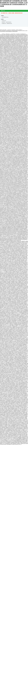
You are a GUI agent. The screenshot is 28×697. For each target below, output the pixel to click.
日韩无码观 (2, 419)
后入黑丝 (24, 286)
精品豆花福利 (9, 332)
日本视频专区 (7, 338)
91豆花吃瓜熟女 (2, 279)
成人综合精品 (24, 198)
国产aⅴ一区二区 (10, 61)
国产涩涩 (3, 413)
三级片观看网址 (4, 52)
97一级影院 (15, 356)
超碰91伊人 (10, 244)
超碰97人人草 (9, 350)
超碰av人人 (22, 328)
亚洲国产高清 (4, 136)
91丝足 (11, 370)
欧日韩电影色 (22, 123)
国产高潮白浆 (5, 217)
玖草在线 (22, 432)
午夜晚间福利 (22, 208)
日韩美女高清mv (15, 71)
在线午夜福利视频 (22, 66)
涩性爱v (17, 304)
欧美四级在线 (19, 56)
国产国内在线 (23, 127)
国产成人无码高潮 (16, 34)
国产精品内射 (23, 401)
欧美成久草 (5, 394)
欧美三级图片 (16, 36)
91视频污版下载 (2, 55)
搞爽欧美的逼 (5, 40)
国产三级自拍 (15, 421)
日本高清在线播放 (23, 203)
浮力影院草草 (14, 353)
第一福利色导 (22, 348)
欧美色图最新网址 (24, 358)
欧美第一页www (10, 438)
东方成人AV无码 (4, 351)
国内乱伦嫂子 (10, 62)
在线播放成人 (11, 204)
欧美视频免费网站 (8, 59)
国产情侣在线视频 (4, 131)
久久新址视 (14, 431)
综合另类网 (2, 290)
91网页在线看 (4, 321)
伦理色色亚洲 (15, 248)
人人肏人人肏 (18, 321)
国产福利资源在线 (20, 36)
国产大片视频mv (4, 82)
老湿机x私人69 (16, 375)
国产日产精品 (23, 79)
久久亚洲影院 (23, 195)
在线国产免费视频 (12, 66)
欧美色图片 (13, 384)
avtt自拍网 (16, 317)
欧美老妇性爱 (17, 397)
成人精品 (7, 310)
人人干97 (19, 325)
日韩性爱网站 (11, 297)
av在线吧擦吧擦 (25, 76)
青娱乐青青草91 (5, 265)
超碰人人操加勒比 (15, 60)
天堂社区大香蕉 (5, 384)
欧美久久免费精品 (13, 215)
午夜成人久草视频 (5, 353)
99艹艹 (17, 419)
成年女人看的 (18, 212)
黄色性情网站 (20, 352)
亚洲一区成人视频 (16, 146)
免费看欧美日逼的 (7, 346)
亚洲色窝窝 (23, 241)
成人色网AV (19, 244)
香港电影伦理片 (21, 41)
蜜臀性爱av (23, 255)
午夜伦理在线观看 (17, 103)
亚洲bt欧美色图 (9, 336)
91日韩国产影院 (12, 385)
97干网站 (21, 442)
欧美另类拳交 (18, 302)
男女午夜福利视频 (4, 132)
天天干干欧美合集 (4, 352)
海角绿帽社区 (11, 268)
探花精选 (24, 294)
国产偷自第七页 (21, 427)
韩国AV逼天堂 (24, 368)
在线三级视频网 (11, 126)
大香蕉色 (9, 382)
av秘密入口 (18, 309)
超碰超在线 (18, 314)
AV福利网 (9, 296)
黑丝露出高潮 (17, 373)
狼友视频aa (3, 418)
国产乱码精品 (12, 158)
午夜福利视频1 (22, 260)
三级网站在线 (16, 276)
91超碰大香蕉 (12, 407)
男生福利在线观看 (10, 47)
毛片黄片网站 (3, 180)
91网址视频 (18, 311)
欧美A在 (8, 340)
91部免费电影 (14, 314)
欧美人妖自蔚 (5, 190)
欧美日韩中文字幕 (10, 319)
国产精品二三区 (14, 39)
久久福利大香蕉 (9, 435)
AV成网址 (21, 291)
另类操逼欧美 (14, 45)
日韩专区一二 (8, 250)
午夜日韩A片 (3, 378)
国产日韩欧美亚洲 (13, 188)
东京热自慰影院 (14, 143)
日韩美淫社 (6, 376)
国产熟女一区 (4, 317)
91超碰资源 (18, 340)
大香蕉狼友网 (9, 258)
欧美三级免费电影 (25, 310)
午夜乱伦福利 (12, 83)
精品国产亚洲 (4, 214)
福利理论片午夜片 (20, 100)
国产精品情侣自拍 (10, 273)
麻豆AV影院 (4, 371)
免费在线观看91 (20, 285)
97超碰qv (12, 352)
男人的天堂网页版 (11, 312)
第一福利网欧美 (25, 91)
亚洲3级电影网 (7, 379)
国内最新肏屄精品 (2, 312)
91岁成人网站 (9, 269)
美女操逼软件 (17, 348)
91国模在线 (7, 312)
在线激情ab (8, 412)
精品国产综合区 (3, 125)
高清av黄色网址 (10, 164)
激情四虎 (4, 289)
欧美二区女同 (23, 194)
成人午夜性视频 (3, 184)
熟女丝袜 (15, 301)
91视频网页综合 (24, 320)
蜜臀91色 (1, 365)
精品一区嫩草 (9, 176)
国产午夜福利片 (25, 177)
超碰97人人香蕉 (2, 64)
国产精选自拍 (7, 133)
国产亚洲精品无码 (12, 51)
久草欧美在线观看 (12, 406)
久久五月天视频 (9, 423)
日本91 (15, 372)
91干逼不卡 (11, 294)
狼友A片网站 (22, 259)
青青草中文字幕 (16, 116)
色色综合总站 (13, 317)
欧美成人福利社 (2, 76)
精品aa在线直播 (15, 388)
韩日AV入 (18, 404)
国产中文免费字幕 (13, 203)
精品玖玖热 (8, 328)
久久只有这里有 (10, 253)
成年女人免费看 (24, 74)
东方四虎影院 (18, 169)
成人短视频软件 (25, 178)
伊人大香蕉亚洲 (2, 311)
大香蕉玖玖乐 (22, 397)
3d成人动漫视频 (10, 110)
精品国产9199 (11, 347)
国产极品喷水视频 (13, 108)
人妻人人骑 (6, 325)
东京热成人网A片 (19, 424)
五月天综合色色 (9, 141)
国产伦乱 (16, 391)
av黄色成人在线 (23, 244)
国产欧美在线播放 (17, 101)
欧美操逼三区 (9, 135)
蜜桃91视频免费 (4, 406)
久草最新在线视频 (12, 122)
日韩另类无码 (5, 193)
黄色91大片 (3, 379)
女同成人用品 (2, 86)
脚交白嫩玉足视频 (19, 84)
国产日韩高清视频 (13, 97)
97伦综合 (3, 325)
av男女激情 (6, 345)
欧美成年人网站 (3, 36)
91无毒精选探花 (19, 268)
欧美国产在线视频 (21, 122)
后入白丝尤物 (17, 346)
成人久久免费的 (10, 337)
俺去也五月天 (25, 419)
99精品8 (16, 282)
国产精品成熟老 (8, 159)
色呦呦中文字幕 (22, 341)
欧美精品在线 (12, 103)
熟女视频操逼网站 (21, 316)
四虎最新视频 (5, 47)
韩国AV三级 (5, 403)
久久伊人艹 (22, 309)
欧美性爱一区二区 (18, 217)
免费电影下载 (17, 88)
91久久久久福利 (20, 65)
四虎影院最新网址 (9, 255)
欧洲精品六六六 (17, 409)
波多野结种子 (17, 122)
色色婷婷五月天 (4, 437)
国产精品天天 (20, 256)
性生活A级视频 (24, 363)
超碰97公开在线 (12, 391)
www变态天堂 (22, 416)
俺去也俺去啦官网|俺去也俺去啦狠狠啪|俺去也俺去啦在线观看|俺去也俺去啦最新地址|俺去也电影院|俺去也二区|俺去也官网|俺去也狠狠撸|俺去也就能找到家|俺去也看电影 (14, 232)
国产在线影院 (19, 59)
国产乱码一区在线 (3, 261)
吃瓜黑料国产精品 (17, 83)
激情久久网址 (8, 102)
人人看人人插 (25, 207)
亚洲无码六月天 (13, 416)
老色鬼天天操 (12, 102)
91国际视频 (3, 427)
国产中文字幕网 (13, 135)
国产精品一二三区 (24, 95)
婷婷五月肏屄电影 (20, 414)
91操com (7, 286)
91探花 (10, 315)
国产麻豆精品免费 (14, 163)
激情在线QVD (25, 302)
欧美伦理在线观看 (14, 185)
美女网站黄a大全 (11, 174)
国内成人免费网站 (8, 148)
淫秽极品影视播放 (24, 164)
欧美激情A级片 (5, 434)
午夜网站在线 (25, 46)
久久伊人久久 (15, 404)
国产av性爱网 (4, 295)
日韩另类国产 (11, 34)
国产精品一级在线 (11, 168)
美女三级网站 (18, 190)
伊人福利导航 (17, 416)
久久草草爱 (24, 366)
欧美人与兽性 (24, 213)
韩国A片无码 (17, 271)
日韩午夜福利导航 (10, 421)
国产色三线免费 (17, 51)
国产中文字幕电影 (11, 116)
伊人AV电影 (12, 343)
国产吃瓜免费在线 (20, 177)
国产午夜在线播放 (10, 181)
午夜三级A (18, 380)
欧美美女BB (17, 330)
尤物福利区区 (4, 161)
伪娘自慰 (26, 243)
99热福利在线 (17, 412)
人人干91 (14, 340)
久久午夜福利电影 (10, 80)
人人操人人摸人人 (11, 260)
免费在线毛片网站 (6, 75)
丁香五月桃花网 (10, 100)
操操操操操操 (2, 171)
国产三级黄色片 (21, 107)
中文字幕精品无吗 (23, 423)
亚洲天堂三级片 (13, 121)
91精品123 (21, 311)
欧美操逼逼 (20, 329)
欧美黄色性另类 (7, 66)
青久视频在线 (21, 50)
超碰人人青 (24, 345)
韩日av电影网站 (6, 330)
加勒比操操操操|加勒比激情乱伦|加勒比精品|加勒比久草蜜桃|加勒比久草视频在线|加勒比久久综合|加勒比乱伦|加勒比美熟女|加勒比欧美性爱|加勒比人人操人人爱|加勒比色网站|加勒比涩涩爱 (14, 222)
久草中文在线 (9, 112)
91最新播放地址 (6, 315)
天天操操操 (7, 241)
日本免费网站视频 (20, 157)
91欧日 (12, 372)
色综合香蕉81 (24, 352)
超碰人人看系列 (4, 314)
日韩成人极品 (6, 171)
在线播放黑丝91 (6, 411)
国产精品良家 (12, 306)
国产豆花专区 (3, 153)
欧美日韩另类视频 (17, 112)
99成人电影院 (11, 241)
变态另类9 (12, 414)
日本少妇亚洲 (10, 304)
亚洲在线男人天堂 (7, 416)
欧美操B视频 (13, 350)
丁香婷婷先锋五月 (21, 42)
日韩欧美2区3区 (8, 215)
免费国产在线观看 (4, 138)
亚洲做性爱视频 (23, 176)
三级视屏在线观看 (19, 290)
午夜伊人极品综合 (14, 244)
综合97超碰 (15, 306)
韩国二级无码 (22, 321)
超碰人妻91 (14, 305)
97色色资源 (2, 342)
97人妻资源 (5, 381)
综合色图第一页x (13, 382)
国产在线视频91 (16, 96)
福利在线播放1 (11, 333)
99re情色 (9, 397)
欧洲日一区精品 (24, 265)
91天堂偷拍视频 (5, 110)
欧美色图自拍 (7, 36)
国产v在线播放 (11, 178)
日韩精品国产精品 (24, 246)
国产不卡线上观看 (24, 154)
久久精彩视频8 (23, 210)
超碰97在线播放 (21, 422)
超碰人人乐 (5, 340)
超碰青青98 (17, 296)
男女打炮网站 (18, 202)
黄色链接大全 (25, 383)
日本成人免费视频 (13, 125)
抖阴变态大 (11, 358)
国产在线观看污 (11, 86)
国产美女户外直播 (16, 171)
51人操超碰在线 (12, 316)
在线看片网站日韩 (19, 125)
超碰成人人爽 (7, 426)
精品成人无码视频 (3, 159)
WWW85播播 (5, 271)
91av (6, 392)
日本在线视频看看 (8, 202)
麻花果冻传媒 (21, 35)
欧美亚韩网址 (3, 87)
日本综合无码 (26, 379)
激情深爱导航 (4, 44)
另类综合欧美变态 (21, 261)
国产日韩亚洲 (19, 151)
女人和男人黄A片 (24, 136)
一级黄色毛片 (24, 215)
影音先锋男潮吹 (18, 402)
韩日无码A (3, 401)
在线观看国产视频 (16, 107)
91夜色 (24, 376)
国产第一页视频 (22, 158)
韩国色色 (22, 343)
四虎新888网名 (22, 283)
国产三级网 (5, 409)
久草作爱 (12, 429)
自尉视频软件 (8, 404)
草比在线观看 (3, 376)
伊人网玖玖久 (22, 295)
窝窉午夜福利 (5, 118)
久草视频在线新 (15, 61)
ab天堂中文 (17, 278)
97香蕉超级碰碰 (9, 138)
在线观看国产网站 (20, 178)
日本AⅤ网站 (2, 409)
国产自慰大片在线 (22, 440)
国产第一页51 (18, 245)
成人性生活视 (8, 285)
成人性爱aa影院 (19, 106)
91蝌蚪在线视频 (11, 85)
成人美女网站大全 (15, 52)
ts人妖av (25, 422)
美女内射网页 (21, 134)
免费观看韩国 (16, 161)
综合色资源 (19, 306)
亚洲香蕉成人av (24, 437)
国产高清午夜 (9, 212)
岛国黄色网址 (24, 47)
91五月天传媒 (20, 294)
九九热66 (23, 304)
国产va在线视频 (9, 129)
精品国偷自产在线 (11, 156)
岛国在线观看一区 (7, 205)
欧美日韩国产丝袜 (8, 166)
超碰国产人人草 (25, 299)
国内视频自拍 (7, 198)
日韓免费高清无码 (25, 78)
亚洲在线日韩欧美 (8, 184)
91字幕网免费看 (2, 65)
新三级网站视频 (3, 144)
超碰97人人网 (14, 363)
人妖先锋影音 (8, 378)
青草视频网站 (13, 408)
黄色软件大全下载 (21, 115)
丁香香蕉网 (15, 357)
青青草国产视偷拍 (19, 111)
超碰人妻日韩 (7, 268)
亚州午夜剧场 (7, 297)
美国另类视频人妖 (20, 98)
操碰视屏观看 (2, 209)
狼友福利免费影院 (8, 56)
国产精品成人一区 (15, 213)
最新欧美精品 (24, 138)
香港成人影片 (10, 60)
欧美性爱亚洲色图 (9, 322)
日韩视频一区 (8, 377)
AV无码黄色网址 (5, 146)
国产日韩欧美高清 (5, 152)
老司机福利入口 (12, 367)
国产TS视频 (20, 253)
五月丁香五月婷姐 (8, 289)
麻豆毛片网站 (20, 393)
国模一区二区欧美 (16, 130)
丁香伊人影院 (5, 304)
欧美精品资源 (9, 188)
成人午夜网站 (10, 74)
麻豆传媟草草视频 (9, 193)
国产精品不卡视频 (2, 34)
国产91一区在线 (23, 151)
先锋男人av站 (15, 355)
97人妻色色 (14, 399)
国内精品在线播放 (3, 95)
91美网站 (12, 335)
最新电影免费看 (5, 218)
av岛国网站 (8, 408)
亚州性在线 (17, 418)
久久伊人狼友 (22, 362)
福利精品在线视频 (6, 93)
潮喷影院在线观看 (15, 78)
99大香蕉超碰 (19, 338)
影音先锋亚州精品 (18, 249)
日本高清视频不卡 (25, 173)
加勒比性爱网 (14, 62)
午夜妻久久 (5, 429)
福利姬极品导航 (4, 412)
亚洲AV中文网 (15, 345)
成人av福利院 (18, 280)
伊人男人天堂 (3, 358)
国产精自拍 (25, 285)
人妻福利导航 (3, 97)
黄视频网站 (16, 289)
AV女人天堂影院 (24, 329)
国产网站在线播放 (21, 90)
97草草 (20, 343)
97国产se (8, 256)
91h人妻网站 (10, 341)
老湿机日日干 (3, 133)
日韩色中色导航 (14, 365)
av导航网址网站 (16, 263)
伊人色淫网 (14, 396)
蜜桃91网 (14, 241)
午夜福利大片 (11, 96)
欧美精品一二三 (5, 60)
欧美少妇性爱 (16, 207)
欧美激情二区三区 (23, 212)
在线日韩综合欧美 (13, 212)
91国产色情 (4, 393)
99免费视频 (21, 269)
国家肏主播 (3, 333)
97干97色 (24, 269)
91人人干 (10, 373)
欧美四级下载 (16, 214)
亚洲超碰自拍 (18, 243)
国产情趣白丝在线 (11, 49)
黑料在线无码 (26, 126)
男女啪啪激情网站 (10, 131)
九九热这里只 (8, 348)
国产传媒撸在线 (11, 54)
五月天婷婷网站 (10, 69)
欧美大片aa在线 (18, 426)
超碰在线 (22, 443)
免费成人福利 (19, 401)
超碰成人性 (16, 408)
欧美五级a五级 (4, 254)
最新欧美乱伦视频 (12, 133)
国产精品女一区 (22, 406)
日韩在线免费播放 (18, 97)
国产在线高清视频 (21, 34)
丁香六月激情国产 (23, 129)
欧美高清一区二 (16, 167)
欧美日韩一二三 (21, 44)
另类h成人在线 (14, 322)
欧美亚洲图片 (5, 129)
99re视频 (10, 426)
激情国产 (22, 306)
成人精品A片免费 (5, 106)
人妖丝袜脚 (13, 271)
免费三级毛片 (23, 331)
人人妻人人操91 (6, 397)
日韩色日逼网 (25, 274)
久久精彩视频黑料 (23, 189)
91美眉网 (23, 263)
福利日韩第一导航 (4, 188)
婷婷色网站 (10, 338)
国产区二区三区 (20, 67)
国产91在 (3, 440)
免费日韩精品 (24, 141)
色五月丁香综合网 (21, 429)
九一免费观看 (19, 319)
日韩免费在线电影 (13, 57)
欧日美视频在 (8, 362)
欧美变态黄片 (19, 131)
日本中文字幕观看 (18, 184)
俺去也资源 (15, 290)
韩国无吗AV (21, 330)
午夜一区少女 (16, 343)
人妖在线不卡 (19, 180)
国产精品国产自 (3, 200)
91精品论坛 (8, 259)
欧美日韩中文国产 (14, 138)
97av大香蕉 (14, 419)
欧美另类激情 (8, 81)
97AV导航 (20, 392)
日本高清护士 (3, 187)
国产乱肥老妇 (14, 111)
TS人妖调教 (5, 361)
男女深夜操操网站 (23, 162)
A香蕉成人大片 (6, 296)
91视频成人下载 (23, 118)
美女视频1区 (19, 282)
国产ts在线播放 (24, 84)
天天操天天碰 (7, 431)
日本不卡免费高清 (11, 146)
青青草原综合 (8, 83)
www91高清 (22, 426)
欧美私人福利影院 (17, 128)
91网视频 (19, 334)
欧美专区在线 (11, 65)
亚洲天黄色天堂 (2, 417)
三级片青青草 (18, 411)
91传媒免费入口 (14, 443)
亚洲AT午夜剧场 (13, 411)
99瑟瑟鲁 (24, 258)
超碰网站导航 (5, 70)
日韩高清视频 (3, 198)
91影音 (8, 409)
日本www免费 (20, 398)
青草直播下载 (21, 55)
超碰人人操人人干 (18, 444)
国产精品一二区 (21, 419)
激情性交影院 (23, 82)
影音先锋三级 (10, 292)
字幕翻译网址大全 (7, 147)
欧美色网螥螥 (23, 439)
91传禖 (8, 398)
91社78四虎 (21, 315)
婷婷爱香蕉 (1, 278)
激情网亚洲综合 (2, 137)
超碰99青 (5, 336)
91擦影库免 (19, 248)
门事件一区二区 (16, 93)
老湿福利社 (15, 387)
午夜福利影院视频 (24, 40)
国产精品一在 (18, 189)
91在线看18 (1, 309)
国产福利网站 (14, 217)
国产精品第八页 (22, 378)
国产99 (21, 265)
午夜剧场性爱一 (4, 284)
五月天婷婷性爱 (4, 57)
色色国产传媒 (9, 284)
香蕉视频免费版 (17, 183)
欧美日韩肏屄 (11, 198)
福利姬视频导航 (20, 46)
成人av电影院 (4, 269)
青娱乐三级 (1, 331)
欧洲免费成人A (16, 142)
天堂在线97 (16, 352)
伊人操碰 (10, 443)
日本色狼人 (26, 432)
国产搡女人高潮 (3, 285)
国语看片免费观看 (3, 203)
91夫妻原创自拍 (5, 78)
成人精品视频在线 (13, 154)
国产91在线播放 (24, 301)
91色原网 (9, 343)
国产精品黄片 (6, 69)
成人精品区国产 (2, 115)
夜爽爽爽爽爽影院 (4, 212)
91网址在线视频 (9, 403)
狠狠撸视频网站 (2, 37)
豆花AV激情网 (11, 433)
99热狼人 (1, 398)
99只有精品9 (5, 421)
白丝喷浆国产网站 (2, 179)
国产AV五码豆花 (24, 398)
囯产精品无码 (6, 61)
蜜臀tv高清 (26, 304)
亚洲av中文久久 (22, 37)
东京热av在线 (16, 360)
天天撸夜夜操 (23, 377)
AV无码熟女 (5, 408)
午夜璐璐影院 (21, 386)
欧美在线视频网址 (16, 115)
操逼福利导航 (16, 285)
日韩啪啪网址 (9, 299)
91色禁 (7, 295)
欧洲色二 (7, 432)
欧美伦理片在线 (25, 161)
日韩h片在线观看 (15, 65)
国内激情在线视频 (6, 126)
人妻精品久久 (6, 419)
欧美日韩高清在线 (18, 77)
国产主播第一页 (10, 98)
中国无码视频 (18, 108)
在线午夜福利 (13, 269)
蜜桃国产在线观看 (23, 57)
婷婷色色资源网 (17, 362)
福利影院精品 (22, 153)
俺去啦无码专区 (11, 276)
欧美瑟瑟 (9, 411)
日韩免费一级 (5, 208)
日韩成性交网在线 (4, 258)
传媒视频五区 (6, 387)
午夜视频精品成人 (12, 197)
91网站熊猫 (10, 389)
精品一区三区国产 (7, 162)
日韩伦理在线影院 (13, 147)
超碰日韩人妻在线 (6, 309)
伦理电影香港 (7, 197)
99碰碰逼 (10, 376)
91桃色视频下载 (25, 75)
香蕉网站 (7, 406)
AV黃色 (9, 290)
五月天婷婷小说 (16, 261)
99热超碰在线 (16, 413)
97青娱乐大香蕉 (13, 284)
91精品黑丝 (4, 439)
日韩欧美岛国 (3, 426)
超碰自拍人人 (21, 375)
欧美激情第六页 (12, 205)
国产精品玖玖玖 (18, 399)
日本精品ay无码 (16, 429)
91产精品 (18, 421)
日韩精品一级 (18, 291)
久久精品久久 (21, 146)
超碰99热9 (11, 386)
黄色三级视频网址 (25, 60)
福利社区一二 (8, 161)
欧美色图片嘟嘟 (13, 184)
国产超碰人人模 (11, 50)
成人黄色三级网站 (9, 91)
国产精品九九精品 (6, 407)
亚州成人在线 (11, 427)
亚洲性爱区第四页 (7, 279)
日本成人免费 (14, 418)
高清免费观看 (14, 194)
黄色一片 (9, 311)
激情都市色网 (18, 39)
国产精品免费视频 (19, 215)
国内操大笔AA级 (22, 51)
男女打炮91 (5, 256)
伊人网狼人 (13, 330)
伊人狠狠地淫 (4, 356)
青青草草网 (24, 387)
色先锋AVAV (14, 280)
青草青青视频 (12, 36)
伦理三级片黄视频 (6, 85)
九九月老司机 (17, 287)
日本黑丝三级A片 (10, 360)
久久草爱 (12, 380)
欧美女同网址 (15, 178)
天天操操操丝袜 (12, 251)
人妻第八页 (6, 342)
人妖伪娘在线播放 (14, 424)
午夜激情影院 (2, 174)
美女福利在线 (25, 52)
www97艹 (3, 443)
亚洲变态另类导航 (16, 274)
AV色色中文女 (25, 336)
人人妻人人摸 (5, 337)
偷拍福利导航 (23, 110)
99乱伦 (17, 363)
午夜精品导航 (24, 392)
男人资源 (21, 310)
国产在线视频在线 (10, 171)
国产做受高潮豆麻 (21, 273)
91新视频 (20, 304)
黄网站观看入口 (24, 312)
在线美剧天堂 (24, 125)
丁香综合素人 (11, 419)
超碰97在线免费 (19, 368)
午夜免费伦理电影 (18, 82)
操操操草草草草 (11, 87)
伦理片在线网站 (6, 219)
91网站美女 (20, 363)
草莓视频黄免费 (14, 264)
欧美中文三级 (23, 217)
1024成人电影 (22, 243)
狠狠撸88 (7, 264)
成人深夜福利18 (23, 411)
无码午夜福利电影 (17, 439)
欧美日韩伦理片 (2, 92)
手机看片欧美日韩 (15, 47)
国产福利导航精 (15, 366)
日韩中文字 (11, 356)
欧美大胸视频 (15, 180)
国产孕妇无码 (16, 49)
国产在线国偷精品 (25, 71)
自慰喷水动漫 (7, 134)
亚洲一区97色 (5, 278)
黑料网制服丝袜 (20, 428)
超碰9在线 (17, 342)
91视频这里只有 (20, 71)
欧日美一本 (8, 307)
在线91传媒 (23, 434)
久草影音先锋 (24, 317)
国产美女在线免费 (24, 106)
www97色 (8, 439)
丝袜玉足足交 (7, 385)
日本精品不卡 (13, 112)
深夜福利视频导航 (6, 51)
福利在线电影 (24, 49)
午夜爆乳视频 (15, 110)
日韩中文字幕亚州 (14, 118)
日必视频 (2, 340)
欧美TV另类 (2, 435)
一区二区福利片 (18, 147)
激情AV (23, 275)
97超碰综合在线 (16, 379)
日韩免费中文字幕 (13, 139)
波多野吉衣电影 (17, 442)
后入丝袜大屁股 (9, 422)
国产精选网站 (14, 176)
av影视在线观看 (18, 203)
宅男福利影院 (16, 75)
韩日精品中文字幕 (6, 96)
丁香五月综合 (6, 194)
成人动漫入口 (23, 184)
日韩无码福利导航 (22, 327)
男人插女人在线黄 (21, 219)
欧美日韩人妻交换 (3, 444)
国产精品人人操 (21, 408)
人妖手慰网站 (4, 276)
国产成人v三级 (8, 120)
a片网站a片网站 (16, 219)
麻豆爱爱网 (9, 372)
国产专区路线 (19, 246)
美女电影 (14, 265)
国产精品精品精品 (5, 74)
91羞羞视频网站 (12, 42)
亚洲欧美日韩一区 (7, 97)
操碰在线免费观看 (9, 430)
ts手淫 (5, 306)
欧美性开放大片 (23, 135)
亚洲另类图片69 (12, 409)
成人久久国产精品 (24, 282)
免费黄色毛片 (15, 173)
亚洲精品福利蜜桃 (6, 122)
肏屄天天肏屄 (15, 338)
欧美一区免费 (15, 131)
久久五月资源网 (8, 261)
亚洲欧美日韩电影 (16, 156)
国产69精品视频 (13, 113)
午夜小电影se (25, 337)
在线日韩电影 (14, 190)
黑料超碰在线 (18, 113)
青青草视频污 (7, 433)
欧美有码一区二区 (18, 381)
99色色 (24, 271)
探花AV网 (24, 290)
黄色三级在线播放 (16, 50)
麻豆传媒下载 (13, 183)
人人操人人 (21, 314)
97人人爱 (1, 341)
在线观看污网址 (6, 149)
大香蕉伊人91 (21, 254)
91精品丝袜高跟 (8, 274)
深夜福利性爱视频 (19, 70)
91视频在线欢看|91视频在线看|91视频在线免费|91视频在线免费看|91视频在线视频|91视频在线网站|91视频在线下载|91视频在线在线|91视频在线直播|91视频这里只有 (14, 239)
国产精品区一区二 (19, 136)
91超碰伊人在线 (6, 249)
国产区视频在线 (10, 157)
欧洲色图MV (4, 250)
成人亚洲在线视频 (23, 128)
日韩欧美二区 (4, 185)
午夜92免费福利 (12, 123)
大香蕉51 (7, 301)
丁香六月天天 (14, 208)
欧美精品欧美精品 (17, 197)
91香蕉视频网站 (5, 67)
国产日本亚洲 (18, 188)
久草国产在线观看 (18, 377)
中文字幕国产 (24, 296)
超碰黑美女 (4, 316)
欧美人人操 (16, 270)
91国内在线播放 (23, 399)
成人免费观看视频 (18, 437)
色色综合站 (10, 243)
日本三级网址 (18, 62)
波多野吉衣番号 (8, 121)
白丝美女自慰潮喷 (15, 98)
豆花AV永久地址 (24, 268)
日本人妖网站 (2, 69)
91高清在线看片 (20, 76)
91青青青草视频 (10, 173)
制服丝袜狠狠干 (2, 389)
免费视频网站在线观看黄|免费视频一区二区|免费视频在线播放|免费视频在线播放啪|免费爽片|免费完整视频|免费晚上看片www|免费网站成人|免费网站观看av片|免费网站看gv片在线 (14, 227)
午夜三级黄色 (8, 214)
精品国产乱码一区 (21, 152)
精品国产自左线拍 (2, 77)
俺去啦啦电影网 (2, 244)
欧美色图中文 (16, 385)
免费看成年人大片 (22, 113)
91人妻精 (3, 373)
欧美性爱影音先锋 (18, 372)
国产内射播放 (12, 250)
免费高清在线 (15, 195)
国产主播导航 (24, 67)
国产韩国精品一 (13, 348)
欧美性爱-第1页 (3, 35)
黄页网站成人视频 (14, 266)
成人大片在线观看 (21, 214)
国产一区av (24, 245)
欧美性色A (11, 366)
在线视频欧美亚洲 (8, 200)
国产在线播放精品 (19, 173)
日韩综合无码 (16, 42)
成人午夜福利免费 (5, 173)
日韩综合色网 (15, 430)
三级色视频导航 (14, 164)
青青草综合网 (3, 166)
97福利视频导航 (10, 331)
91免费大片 (1, 330)
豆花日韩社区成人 (20, 279)
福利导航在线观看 (11, 182)
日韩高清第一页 (20, 270)
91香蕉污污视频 (6, 207)
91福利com (16, 281)
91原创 (11, 314)
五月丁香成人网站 (17, 259)
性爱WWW (10, 375)
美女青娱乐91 (10, 417)
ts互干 (4, 362)
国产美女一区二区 (3, 202)
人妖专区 (3, 346)
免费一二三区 (3, 416)
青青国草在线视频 (8, 95)
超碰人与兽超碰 (4, 307)
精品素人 (4, 328)
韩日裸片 (10, 327)
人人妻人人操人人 (12, 439)
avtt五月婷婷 (11, 368)
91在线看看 (24, 370)
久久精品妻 (2, 280)
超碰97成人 (10, 399)
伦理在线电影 (25, 98)
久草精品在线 (23, 338)
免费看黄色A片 (7, 101)
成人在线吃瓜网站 (16, 86)
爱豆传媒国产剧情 (21, 209)
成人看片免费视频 (12, 162)
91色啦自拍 (17, 417)
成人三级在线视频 (10, 152)
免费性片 (17, 403)
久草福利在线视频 (8, 210)
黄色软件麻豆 (9, 113)
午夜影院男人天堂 (18, 241)
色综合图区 (9, 352)
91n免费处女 (4, 302)
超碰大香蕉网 (8, 335)
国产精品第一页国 (5, 177)
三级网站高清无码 (6, 329)
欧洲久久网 (16, 316)
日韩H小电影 (8, 281)
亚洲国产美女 (25, 167)
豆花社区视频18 (14, 341)
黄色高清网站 (16, 174)
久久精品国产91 (3, 154)
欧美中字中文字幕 (5, 388)
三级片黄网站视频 (8, 185)
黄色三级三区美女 (3, 59)
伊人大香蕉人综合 (13, 444)
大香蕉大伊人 (24, 305)
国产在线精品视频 (15, 157)
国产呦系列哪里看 (16, 440)
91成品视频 (20, 312)
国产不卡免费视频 (11, 209)
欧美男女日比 (2, 178)
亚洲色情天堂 (9, 84)
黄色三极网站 (12, 64)
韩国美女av (3, 260)
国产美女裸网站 (10, 177)
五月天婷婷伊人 (23, 192)
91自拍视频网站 (9, 82)
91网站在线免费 (21, 332)
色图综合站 (13, 383)
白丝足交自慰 (15, 432)
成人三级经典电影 (18, 176)
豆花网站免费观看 (14, 320)
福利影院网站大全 (2, 127)
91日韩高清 (13, 417)
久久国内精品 (23, 307)
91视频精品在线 (19, 117)
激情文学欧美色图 (25, 65)
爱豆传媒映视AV (13, 402)
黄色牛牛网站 (17, 41)
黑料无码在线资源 (17, 205)
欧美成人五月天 (15, 218)
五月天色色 (8, 391)
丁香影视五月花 (20, 61)
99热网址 (19, 307)
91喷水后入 (10, 309)
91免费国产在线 (18, 194)
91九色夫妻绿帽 (8, 317)
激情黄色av (18, 443)
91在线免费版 (23, 382)
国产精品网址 (24, 142)
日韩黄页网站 (21, 264)
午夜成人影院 (13, 166)
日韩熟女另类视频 (21, 384)
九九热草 (16, 328)
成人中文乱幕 (24, 61)
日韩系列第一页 (4, 91)
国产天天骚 (5, 299)
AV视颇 (10, 325)
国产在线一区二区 (3, 56)
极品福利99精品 (12, 120)
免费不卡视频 (3, 108)
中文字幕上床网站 (19, 355)
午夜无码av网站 (7, 358)
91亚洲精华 (7, 368)
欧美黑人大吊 (5, 255)
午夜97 (26, 388)
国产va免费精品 (22, 83)
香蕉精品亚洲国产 (5, 402)
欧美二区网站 (6, 182)
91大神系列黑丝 (6, 334)
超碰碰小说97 (22, 250)
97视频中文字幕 (4, 332)
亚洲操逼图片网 (23, 292)
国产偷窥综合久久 (14, 56)
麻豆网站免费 (24, 117)
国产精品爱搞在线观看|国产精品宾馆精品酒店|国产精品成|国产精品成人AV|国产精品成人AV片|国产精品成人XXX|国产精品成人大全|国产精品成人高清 (14, 230)
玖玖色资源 (4, 442)
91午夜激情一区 (25, 36)
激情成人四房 (23, 143)
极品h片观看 (25, 342)
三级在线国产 (13, 282)
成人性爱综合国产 (17, 423)
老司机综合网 (16, 414)
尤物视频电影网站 (14, 151)
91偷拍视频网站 (14, 434)
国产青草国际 (5, 39)
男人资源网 (16, 428)
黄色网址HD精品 (4, 117)
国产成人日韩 (6, 305)
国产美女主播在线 (12, 88)
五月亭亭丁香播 (23, 77)
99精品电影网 (18, 327)
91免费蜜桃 (6, 427)
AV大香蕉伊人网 (19, 266)
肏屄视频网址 (4, 281)
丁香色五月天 (20, 105)
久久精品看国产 (8, 291)
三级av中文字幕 (7, 130)
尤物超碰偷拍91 (25, 393)
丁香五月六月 (17, 133)
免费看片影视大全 (11, 219)
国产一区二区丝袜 (16, 87)
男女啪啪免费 (14, 132)
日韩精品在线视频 (13, 200)
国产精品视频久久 (14, 144)
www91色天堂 (15, 389)
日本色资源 (14, 331)
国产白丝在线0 (11, 179)
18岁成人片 (9, 278)
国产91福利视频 (16, 126)
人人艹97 (8, 324)
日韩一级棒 (21, 271)
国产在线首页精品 (18, 127)
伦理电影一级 (23, 200)
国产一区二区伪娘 (19, 148)
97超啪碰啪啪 (12, 281)
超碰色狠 (8, 381)
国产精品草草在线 (6, 248)
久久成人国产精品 (21, 126)
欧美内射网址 (26, 171)
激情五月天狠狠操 (21, 102)
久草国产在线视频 (21, 278)
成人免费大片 (19, 110)
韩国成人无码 (21, 258)
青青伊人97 (4, 432)
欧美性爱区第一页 (15, 253)
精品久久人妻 (20, 347)
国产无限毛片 (17, 44)
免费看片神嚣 (26, 64)
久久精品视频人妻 (8, 189)
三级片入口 (9, 424)
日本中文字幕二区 (10, 67)
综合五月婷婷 (26, 85)
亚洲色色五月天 (25, 270)
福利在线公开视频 (4, 45)
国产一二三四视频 (18, 350)
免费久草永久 (11, 130)
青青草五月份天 (22, 287)
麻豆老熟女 (1, 404)
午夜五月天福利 (12, 256)
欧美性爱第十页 (9, 79)
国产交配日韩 (9, 428)
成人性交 (10, 264)
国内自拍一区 (6, 163)
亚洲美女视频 (18, 45)
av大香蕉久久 (13, 296)
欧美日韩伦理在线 (17, 123)
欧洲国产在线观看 (3, 215)
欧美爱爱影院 (5, 84)
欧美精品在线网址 (7, 41)
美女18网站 (6, 311)
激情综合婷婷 (19, 144)
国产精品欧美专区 (24, 248)
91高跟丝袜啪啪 (11, 357)
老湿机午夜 (19, 328)
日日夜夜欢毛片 (15, 398)
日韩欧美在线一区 (21, 174)
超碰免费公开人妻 (10, 195)
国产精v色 (23, 289)
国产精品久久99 (17, 295)
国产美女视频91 (24, 69)
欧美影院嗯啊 (7, 37)
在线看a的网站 (10, 396)
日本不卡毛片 (11, 149)
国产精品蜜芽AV (4, 322)
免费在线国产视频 (20, 52)
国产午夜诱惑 (11, 199)
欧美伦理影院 (7, 55)
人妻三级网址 (12, 324)
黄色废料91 (18, 283)
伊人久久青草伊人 (20, 337)
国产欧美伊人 (12, 307)
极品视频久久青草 (4, 319)
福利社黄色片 (6, 181)
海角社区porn (22, 402)
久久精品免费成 (23, 350)
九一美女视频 (13, 397)
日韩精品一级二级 (23, 334)
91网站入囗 (15, 380)
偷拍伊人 (1, 255)
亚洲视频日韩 (8, 380)
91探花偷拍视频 (11, 301)
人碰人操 (19, 433)
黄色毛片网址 (20, 92)
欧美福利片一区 (11, 172)
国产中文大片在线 (22, 45)
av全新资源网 (18, 300)
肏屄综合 (17, 392)
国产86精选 (16, 279)
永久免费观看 (22, 187)
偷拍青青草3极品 (21, 417)
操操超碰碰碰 (5, 100)
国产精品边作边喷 (20, 199)
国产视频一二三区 (6, 142)
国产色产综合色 (20, 54)
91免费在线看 (2, 394)
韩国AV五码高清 (12, 378)
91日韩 (19, 297)
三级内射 (5, 300)
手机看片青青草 (10, 283)
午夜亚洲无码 (12, 279)
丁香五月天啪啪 (14, 40)
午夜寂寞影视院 (10, 387)
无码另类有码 (18, 132)
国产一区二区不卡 (23, 188)
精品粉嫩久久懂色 (6, 270)
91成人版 (7, 327)
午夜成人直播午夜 (3, 391)
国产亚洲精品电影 (22, 103)
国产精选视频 (15, 80)
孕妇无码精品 (21, 167)
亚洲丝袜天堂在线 (19, 389)
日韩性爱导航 (24, 404)
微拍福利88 (23, 388)
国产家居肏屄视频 (13, 127)
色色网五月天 (4, 366)
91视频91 (19, 391)
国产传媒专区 (5, 398)
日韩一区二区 (8, 393)
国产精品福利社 (3, 294)
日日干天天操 (20, 142)
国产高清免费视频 (19, 345)
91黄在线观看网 (12, 328)
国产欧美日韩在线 (3, 121)
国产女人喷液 (19, 143)
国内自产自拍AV (13, 311)
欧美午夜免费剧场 (11, 310)
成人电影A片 (24, 389)
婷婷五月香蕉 (22, 391)
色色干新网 (5, 253)
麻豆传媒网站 (5, 331)
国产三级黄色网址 (9, 190)
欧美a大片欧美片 (22, 168)
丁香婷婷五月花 (15, 69)
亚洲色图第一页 (13, 346)
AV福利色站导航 (14, 246)
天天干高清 (4, 259)
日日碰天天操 (4, 139)
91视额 (26, 434)
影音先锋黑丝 (18, 284)
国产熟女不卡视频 (11, 137)
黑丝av (24, 315)
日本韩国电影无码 (14, 292)
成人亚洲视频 (3, 103)
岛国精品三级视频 (7, 103)
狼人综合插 (21, 351)
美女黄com (20, 275)
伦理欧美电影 (20, 49)
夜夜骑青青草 (8, 203)
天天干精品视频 (15, 297)
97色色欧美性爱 (19, 431)
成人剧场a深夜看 (9, 246)
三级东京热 (13, 299)
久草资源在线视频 (12, 287)
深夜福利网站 (8, 316)
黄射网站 (5, 335)
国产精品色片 (5, 176)
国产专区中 (23, 253)
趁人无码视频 (22, 64)
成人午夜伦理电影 (11, 75)
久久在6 (26, 338)
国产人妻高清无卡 (2, 134)
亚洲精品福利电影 (24, 218)
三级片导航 (21, 409)
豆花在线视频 (8, 287)
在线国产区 (13, 275)
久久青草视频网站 (12, 362)
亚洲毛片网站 (19, 255)
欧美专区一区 (22, 346)
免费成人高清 (5, 141)
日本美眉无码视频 (16, 179)
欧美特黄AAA (6, 243)
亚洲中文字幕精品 (16, 85)
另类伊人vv (26, 278)
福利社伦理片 (15, 198)
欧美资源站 (21, 336)
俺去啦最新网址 (6, 360)
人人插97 (9, 361)
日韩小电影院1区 (11, 263)
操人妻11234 (22, 326)
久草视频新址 (9, 217)
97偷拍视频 (4, 368)
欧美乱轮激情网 (7, 72)
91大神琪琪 (4, 274)
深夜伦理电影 (3, 101)
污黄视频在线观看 (19, 95)
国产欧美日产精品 (16, 273)
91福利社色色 (10, 401)
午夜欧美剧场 (4, 291)
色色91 (18, 435)
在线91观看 (24, 347)
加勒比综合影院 (9, 371)
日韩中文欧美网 (24, 424)
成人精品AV (21, 274)
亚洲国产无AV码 (20, 366)
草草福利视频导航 (17, 250)
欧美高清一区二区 (4, 192)
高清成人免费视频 (21, 88)
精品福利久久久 (23, 97)
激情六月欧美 (24, 70)
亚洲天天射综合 (17, 336)
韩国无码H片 (26, 403)
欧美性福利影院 (19, 434)
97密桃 (10, 295)
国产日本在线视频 (21, 96)
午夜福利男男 (13, 44)
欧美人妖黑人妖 (11, 207)
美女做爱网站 (8, 442)
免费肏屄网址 (7, 65)
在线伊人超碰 (5, 423)
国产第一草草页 (15, 67)
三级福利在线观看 (24, 180)
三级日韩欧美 (7, 42)
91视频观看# (9, 282)
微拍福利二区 (23, 56)
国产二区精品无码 (24, 163)
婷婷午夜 (7, 418)
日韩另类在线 (12, 167)
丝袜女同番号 (7, 35)
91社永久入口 (17, 332)
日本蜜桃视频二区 (9, 321)
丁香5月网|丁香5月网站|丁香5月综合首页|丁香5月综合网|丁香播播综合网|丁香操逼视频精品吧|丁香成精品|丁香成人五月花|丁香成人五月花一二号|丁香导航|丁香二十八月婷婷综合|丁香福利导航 (14, 237)
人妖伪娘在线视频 (15, 294)
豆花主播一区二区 (18, 121)
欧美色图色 (25, 295)
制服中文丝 (12, 428)
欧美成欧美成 (2, 172)
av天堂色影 (6, 244)
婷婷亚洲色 (4, 275)
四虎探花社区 (10, 286)
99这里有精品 (6, 263)
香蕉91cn (24, 413)
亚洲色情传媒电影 (23, 280)
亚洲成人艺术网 (6, 414)
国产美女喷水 (16, 307)
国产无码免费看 (5, 213)
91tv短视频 (20, 371)
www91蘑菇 (22, 430)
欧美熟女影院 (2, 54)
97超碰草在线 (19, 432)
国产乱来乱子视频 (16, 209)
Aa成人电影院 (15, 309)
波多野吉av (1, 337)
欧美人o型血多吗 (16, 137)
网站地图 (16, 31)
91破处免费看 (25, 371)
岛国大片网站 (17, 35)
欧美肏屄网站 (24, 105)
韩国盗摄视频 (5, 372)
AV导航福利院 (18, 331)
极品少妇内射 (19, 79)
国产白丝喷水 (10, 163)
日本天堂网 (4, 327)
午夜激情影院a (10, 434)
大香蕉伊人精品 (21, 435)
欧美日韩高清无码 (9, 40)
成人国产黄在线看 (19, 370)
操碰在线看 (22, 325)
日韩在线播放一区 (8, 77)
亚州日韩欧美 (22, 418)
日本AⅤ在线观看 (4, 422)
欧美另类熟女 (9, 57)
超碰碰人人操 (17, 269)
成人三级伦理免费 (14, 70)
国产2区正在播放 (9, 111)
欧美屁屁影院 (8, 139)
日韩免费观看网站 (8, 127)
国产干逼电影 (10, 345)
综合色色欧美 (10, 194)
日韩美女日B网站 (19, 164)
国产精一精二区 (12, 72)
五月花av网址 (5, 350)
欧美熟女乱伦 (17, 90)
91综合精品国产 (3, 88)
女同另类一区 (7, 137)
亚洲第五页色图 (20, 360)
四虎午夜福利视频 (17, 260)
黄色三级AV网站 (10, 143)
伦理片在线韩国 (5, 143)
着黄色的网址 (20, 181)
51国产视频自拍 (23, 333)
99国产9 (20, 324)
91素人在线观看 (10, 388)
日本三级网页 (22, 197)
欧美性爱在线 (16, 393)
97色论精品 (12, 254)
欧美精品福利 (19, 195)
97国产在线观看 (14, 95)
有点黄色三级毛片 (9, 132)
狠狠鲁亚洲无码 (14, 74)
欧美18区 (16, 256)
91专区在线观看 (7, 386)
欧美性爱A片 (8, 254)
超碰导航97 (2, 363)
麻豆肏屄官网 (15, 106)
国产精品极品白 (6, 178)
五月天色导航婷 (23, 431)
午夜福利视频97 (17, 315)
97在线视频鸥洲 (16, 324)
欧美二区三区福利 (6, 156)
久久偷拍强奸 (9, 70)
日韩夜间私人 (24, 111)
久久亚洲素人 (19, 430)
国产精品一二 (7, 116)
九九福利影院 (24, 438)
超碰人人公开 (2, 253)
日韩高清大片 (2, 61)
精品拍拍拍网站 (8, 44)
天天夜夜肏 (19, 317)
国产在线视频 (4, 251)
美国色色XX (4, 245)
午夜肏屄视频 (8, 251)
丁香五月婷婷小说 (8, 144)
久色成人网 (12, 315)
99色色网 (6, 417)
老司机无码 (5, 273)
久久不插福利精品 (21, 385)
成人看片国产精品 (8, 183)
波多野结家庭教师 (23, 39)
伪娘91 (9, 402)
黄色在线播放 (18, 139)
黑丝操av (20, 296)
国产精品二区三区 (15, 100)
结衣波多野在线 (3, 42)
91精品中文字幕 (15, 199)
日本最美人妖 (13, 128)
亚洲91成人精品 (9, 117)
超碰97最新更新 (12, 259)
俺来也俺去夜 (7, 260)
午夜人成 (22, 433)
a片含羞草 (3, 297)
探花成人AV (5, 367)
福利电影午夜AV (12, 187)
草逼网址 (1, 327)
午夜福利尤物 (13, 371)
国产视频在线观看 (16, 158)
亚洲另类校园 (3, 386)
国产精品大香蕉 (16, 347)
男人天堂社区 (17, 329)
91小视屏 (6, 363)
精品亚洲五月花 (17, 66)
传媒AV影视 (17, 265)
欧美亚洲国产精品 (6, 172)
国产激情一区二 (25, 149)
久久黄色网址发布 (3, 102)
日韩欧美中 (10, 330)
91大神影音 (25, 314)
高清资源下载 (12, 214)
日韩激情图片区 (20, 182)
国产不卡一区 (22, 101)
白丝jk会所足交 (23, 396)
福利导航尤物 (24, 148)
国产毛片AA (12, 361)
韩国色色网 (7, 276)
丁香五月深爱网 (18, 81)
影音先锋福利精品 (8, 320)
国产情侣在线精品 (12, 35)
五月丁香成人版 (3, 287)
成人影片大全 (16, 102)
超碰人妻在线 (15, 433)
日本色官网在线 (16, 361)
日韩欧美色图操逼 (6, 46)
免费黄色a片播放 (20, 149)
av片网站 (11, 404)
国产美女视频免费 (15, 149)
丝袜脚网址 (5, 396)
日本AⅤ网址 (4, 324)
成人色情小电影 (9, 437)
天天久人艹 (1, 271)
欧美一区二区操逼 (5, 105)
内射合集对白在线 (12, 90)
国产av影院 (4, 365)
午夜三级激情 (10, 384)
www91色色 (11, 431)
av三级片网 (5, 435)
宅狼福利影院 (11, 115)
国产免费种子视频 (14, 117)
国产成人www (22, 421)
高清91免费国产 (8, 187)
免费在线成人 (18, 57)
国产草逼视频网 (8, 245)
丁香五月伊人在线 (14, 148)
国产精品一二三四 (9, 52)
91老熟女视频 (9, 351)
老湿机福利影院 (5, 355)
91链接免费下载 (10, 265)
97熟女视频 (23, 340)
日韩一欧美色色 (3, 301)
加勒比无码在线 (11, 46)
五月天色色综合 (22, 81)
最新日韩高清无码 (4, 98)
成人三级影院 (4, 210)
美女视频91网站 (16, 254)
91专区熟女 (10, 418)
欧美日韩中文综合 (16, 152)
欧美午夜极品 (3, 120)
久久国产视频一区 (24, 193)
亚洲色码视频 (7, 87)
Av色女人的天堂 (4, 135)
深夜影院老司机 (25, 322)
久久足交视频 (19, 388)
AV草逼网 (20, 335)
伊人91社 (14, 342)
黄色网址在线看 (14, 193)
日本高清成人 (10, 213)
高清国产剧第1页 (9, 45)
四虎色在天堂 (15, 319)
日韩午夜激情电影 (18, 210)
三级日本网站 (11, 93)
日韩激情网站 (25, 386)
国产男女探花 (5, 292)
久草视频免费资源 (19, 154)
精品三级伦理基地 (8, 154)
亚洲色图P (21, 353)
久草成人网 (19, 292)
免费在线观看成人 (22, 172)
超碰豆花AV (15, 268)
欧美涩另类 (17, 376)
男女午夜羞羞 (13, 159)
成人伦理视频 (21, 159)
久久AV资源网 (6, 283)
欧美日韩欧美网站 (23, 185)
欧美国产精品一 (21, 137)
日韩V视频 (18, 341)
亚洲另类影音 (10, 363)
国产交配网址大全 (4, 157)
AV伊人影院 (20, 289)
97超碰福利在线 (14, 302)
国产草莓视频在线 (8, 275)
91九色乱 (22, 249)
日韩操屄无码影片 (6, 357)
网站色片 (26, 406)
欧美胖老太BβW (4, 326)
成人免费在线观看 (21, 93)
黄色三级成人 (22, 132)
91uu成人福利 (21, 342)
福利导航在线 (26, 208)
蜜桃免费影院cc (5, 80)
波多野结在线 (18, 129)
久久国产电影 (17, 159)
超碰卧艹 (3, 431)
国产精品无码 (19, 118)
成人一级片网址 (22, 62)
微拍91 (9, 414)
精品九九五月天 (20, 75)
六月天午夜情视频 (16, 310)
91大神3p (10, 249)
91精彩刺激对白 (20, 60)
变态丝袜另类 (12, 393)
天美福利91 (21, 376)
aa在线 (12, 261)
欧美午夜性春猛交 (18, 162)
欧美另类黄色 (12, 161)
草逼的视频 (26, 326)
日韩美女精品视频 (3, 123)
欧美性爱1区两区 (22, 156)
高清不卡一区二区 (3, 148)
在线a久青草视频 (5, 341)
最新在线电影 (16, 54)
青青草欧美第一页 (9, 300)
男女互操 (13, 423)
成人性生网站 (13, 412)
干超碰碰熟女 (5, 113)
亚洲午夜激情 (22, 147)
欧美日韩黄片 (3, 116)
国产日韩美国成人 (21, 116)
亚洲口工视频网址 (19, 438)
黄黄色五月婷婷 (21, 133)
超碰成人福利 (4, 264)
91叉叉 (8, 367)
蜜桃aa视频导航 (14, 401)
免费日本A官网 (24, 319)
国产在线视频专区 (7, 167)
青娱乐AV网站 (13, 394)
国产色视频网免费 (19, 74)
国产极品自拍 (17, 72)
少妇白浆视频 (8, 444)
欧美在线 (21, 299)
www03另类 (6, 290)
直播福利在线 (20, 161)
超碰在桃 (16, 251)
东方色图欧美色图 (12, 134)
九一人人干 (4, 392)
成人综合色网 (19, 192)
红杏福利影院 (16, 181)
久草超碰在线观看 (6, 86)
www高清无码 (6, 343)
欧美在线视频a (2, 305)
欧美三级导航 (25, 254)
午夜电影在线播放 (11, 92)
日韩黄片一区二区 (4, 169)
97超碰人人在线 (24, 281)
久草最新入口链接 (23, 144)
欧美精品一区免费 (15, 204)
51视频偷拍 (25, 264)
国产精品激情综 (19, 198)
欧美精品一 (20, 412)
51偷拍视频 (25, 416)
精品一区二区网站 (4, 438)
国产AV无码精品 (8, 128)
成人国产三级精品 (7, 64)
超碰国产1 (11, 340)
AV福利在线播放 (20, 383)
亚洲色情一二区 (15, 286)
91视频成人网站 (10, 106)
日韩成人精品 (21, 120)
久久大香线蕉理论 (16, 64)
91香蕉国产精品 (13, 202)
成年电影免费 (7, 34)
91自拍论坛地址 (16, 46)
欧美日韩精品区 (14, 189)
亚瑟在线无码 (9, 208)
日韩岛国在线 (26, 133)
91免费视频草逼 (7, 107)
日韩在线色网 (13, 295)
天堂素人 (25, 261)
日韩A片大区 (25, 408)
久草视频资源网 (17, 378)
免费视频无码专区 (11, 329)
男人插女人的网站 (24, 181)
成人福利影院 (20, 213)
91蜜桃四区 (19, 281)
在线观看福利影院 (22, 205)
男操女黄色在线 (9, 118)
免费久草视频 (7, 180)
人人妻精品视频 (9, 39)
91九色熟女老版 (4, 246)
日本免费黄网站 (20, 69)
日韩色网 (12, 274)
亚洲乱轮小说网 (21, 379)
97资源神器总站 (15, 337)
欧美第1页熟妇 (6, 209)
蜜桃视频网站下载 (13, 153)
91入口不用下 (6, 373)
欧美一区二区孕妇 (23, 169)
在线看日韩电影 (5, 151)
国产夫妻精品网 (25, 54)
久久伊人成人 (2, 407)
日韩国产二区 (7, 168)
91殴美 (27, 340)
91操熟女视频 (4, 377)
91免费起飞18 (13, 325)
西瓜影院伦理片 (22, 86)
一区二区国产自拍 (8, 302)
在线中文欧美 (5, 164)
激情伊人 (2, 428)
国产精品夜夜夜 (10, 355)
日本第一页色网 (18, 382)
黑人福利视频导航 (15, 386)
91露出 (18, 407)
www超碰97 (11, 398)
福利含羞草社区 (14, 435)
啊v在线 (17, 422)
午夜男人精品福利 (4, 382)
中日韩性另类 (2, 300)
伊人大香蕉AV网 (17, 367)
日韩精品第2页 (11, 180)
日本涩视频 (25, 361)
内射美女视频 (20, 47)
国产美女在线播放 (6, 199)
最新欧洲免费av (19, 193)
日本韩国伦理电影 (16, 37)
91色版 (17, 383)
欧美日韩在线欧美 (22, 139)
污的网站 (2, 361)
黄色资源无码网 (24, 204)
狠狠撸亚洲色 (21, 87)
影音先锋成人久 (17, 351)
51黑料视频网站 (17, 406)
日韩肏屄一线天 (2, 433)
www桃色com (3, 310)
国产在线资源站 (10, 169)
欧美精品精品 (4, 128)
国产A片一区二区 (18, 135)
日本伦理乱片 (19, 356)
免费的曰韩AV (6, 375)
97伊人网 (25, 291)
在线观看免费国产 (11, 270)
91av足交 (25, 351)
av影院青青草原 (19, 320)
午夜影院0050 (4, 320)
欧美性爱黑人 (7, 92)
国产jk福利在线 (5, 111)
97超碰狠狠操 (13, 442)
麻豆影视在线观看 (2, 183)
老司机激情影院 (13, 377)
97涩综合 (2, 299)
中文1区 (22, 302)
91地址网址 (7, 413)
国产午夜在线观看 (20, 207)
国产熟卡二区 (17, 312)
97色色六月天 (9, 392)
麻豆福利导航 (12, 285)
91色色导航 (21, 394)
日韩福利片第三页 (6, 54)
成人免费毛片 (14, 169)
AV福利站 (17, 384)
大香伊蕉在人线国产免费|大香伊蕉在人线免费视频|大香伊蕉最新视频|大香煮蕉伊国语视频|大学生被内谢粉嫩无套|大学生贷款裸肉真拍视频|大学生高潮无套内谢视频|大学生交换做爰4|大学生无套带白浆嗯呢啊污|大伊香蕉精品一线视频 (13, 228)
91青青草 (12, 290)
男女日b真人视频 (24, 92)
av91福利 (2, 248)
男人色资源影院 (4, 282)
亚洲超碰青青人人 (18, 396)
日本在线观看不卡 (23, 112)
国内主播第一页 (5, 195)
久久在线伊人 (10, 280)
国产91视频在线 (14, 129)
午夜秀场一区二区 (19, 305)
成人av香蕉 (21, 322)
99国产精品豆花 (4, 380)
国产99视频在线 (3, 83)
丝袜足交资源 (21, 361)
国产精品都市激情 (13, 81)
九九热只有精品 (13, 291)
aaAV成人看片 (10, 271)
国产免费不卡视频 (16, 172)
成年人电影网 (25, 50)
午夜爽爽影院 (4, 81)
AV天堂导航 (23, 266)
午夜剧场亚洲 (14, 326)
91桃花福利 (15, 358)
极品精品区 (13, 289)
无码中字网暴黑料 (14, 141)
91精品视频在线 (15, 177)
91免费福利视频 (13, 77)
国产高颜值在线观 (8, 125)
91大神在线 (15, 333)
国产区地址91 (13, 278)
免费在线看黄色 (7, 90)
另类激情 (18, 264)
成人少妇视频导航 (14, 59)
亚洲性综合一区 (19, 163)
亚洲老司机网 (11, 248)
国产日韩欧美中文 (8, 136)
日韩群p (25, 433)
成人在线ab (6, 280)
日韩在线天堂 (16, 76)
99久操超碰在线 (13, 258)
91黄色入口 (8, 356)
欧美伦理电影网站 (2, 72)
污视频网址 (17, 371)
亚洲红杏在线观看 (9, 365)
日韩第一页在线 (14, 84)
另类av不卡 (2, 243)
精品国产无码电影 (7, 158)
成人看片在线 (20, 218)
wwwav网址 (1, 403)
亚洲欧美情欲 (22, 297)
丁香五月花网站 (10, 71)
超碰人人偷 (1, 296)
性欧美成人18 (12, 379)
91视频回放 (14, 327)
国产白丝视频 (2, 93)
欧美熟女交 (7, 294)
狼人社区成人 (17, 120)
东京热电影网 (4, 189)
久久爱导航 (14, 300)
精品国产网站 (19, 80)
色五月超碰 (15, 368)
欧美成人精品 (7, 399)
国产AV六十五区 (19, 141)
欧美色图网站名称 (3, 383)
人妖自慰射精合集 (19, 301)
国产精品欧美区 (20, 251)
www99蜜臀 (21, 407)
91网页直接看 (4, 286)
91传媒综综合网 (7, 347)
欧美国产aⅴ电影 (21, 72)
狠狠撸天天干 (7, 389)
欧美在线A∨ (14, 283)
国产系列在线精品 (10, 218)
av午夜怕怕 (14, 438)
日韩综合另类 (6, 62)
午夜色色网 (9, 394)
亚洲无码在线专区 (25, 182)
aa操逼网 (5, 428)
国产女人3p (23, 372)
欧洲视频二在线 (7, 115)
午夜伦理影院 (18, 394)
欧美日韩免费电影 (21, 130)
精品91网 (8, 314)
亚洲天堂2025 (14, 376)
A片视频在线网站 (20, 91)
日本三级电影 (22, 85)
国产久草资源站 (10, 105)
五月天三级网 (14, 304)
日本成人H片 (21, 373)
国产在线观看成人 (14, 192)
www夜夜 (12, 336)
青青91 (3, 336)
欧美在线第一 (16, 92)
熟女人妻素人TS (21, 403)
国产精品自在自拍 (23, 190)
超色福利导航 (23, 131)
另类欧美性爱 (14, 321)
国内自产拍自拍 (19, 138)
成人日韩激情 (18, 153)
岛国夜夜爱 (10, 353)
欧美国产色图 (25, 166)
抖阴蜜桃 (6, 401)
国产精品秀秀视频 (22, 108)
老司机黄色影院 (22, 284)
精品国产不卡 (16, 182)
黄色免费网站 (19, 358)
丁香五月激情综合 (16, 168)
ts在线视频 (26, 402)
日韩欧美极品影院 (14, 79)
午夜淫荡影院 (14, 437)
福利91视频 (13, 332)
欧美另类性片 (6, 71)
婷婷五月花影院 (25, 330)
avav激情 (18, 322)
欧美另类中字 (9, 151)
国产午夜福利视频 (15, 105)
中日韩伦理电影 (3, 197)
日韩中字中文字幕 (7, 370)
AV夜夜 (16, 325)
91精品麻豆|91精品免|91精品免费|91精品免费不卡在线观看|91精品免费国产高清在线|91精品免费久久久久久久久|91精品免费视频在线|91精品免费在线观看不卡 (14, 234)
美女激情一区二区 (14, 136)
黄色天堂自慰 (14, 210)
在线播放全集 (7, 179)
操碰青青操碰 (20, 78)
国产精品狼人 (22, 183)
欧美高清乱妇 (17, 134)
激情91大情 (20, 263)
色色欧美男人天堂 (4, 430)
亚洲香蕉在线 (20, 204)
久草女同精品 (18, 353)
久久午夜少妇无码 (15, 91)
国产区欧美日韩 (17, 187)
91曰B (26, 255)
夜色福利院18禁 (11, 142)
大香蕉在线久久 (17, 299)
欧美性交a (24, 407)
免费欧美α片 (17, 166)
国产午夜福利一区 (16, 55)
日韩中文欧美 (7, 333)
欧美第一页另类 (4, 112)
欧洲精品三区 (19, 185)
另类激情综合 (11, 107)
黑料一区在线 (7, 76)
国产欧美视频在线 (11, 37)
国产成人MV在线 (18, 200)
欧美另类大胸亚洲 (8, 153)
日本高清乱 (13, 426)
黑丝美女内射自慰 (9, 383)
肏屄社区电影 (24, 357)
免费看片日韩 (22, 202)
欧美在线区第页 (21, 171)
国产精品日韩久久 (9, 326)
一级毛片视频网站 (6, 204)
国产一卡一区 (18, 326)
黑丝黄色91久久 (7, 440)
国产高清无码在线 (7, 108)
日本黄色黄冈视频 (19, 365)
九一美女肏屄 (23, 324)
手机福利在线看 (2, 66)
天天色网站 (8, 306)
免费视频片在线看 (6, 174)
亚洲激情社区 (25, 409)
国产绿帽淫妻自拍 (6, 49)
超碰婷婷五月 (23, 80)
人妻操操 (26, 241)
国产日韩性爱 (5, 79)
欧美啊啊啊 (19, 333)
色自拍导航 (24, 442)
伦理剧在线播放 (11, 55)
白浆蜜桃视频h (19, 40)
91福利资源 (5, 266)
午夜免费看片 (3, 147)
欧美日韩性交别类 (23, 59)
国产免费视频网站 (10, 78)
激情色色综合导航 (24, 256)
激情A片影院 (20, 413)
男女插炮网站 (14, 82)
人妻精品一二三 (23, 380)
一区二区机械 (25, 276)
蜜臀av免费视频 (12, 41)
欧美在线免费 (7, 88)
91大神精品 (25, 394)
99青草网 (21, 245)
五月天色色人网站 (15, 334)
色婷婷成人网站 (13, 245)
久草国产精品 (18, 208)
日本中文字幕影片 (19, 387)
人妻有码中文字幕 (11, 76)
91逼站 (24, 251)
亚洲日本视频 (19, 357)
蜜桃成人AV (13, 249)
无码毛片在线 (25, 157)
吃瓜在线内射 (21, 166)
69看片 (21, 340)
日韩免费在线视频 (6, 50)
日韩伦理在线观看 (4, 424)
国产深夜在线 (8, 123)
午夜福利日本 (11, 432)
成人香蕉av (16, 275)
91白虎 (13, 375)
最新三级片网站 (15, 255)
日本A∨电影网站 (22, 367)
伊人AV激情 (14, 243)
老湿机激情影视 (25, 311)
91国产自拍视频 (9, 192)
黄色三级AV (13, 373)
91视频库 (24, 412)
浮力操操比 (9, 266)
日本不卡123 (7, 366)
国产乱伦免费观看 (12, 101)
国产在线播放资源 (23, 121)
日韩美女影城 (21, 179)
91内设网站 (24, 365)
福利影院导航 (4, 348)
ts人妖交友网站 (11, 440)
